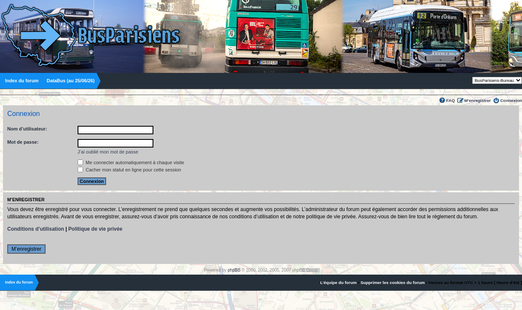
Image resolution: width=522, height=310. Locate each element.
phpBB (234, 270)
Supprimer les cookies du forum (392, 282)
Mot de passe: (22, 142)
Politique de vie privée (95, 229)
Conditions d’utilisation (35, 229)
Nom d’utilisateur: (27, 128)
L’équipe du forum (338, 282)
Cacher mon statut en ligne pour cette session (129, 169)
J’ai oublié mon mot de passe (108, 151)
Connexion (511, 100)
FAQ (450, 100)
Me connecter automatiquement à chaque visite (131, 162)
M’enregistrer (477, 100)
